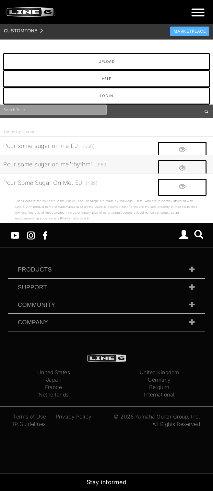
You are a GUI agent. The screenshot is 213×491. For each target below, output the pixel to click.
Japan (54, 379)
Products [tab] (35, 269)
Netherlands (54, 394)
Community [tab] (36, 305)
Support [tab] (32, 287)
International (159, 394)
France (53, 387)
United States (53, 372)
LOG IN (106, 96)
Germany (159, 379)
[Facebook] (45, 235)
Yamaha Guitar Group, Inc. (167, 416)
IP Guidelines (29, 424)
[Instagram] (31, 235)
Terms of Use (29, 416)
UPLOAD (106, 61)
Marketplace (189, 31)
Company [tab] (33, 322)
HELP (107, 78)
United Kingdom (159, 372)
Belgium (159, 387)
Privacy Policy (74, 416)
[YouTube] (15, 235)
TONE (21, 30)
